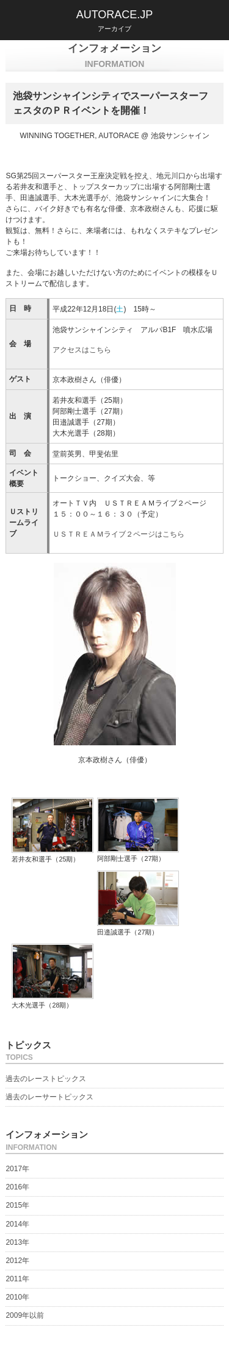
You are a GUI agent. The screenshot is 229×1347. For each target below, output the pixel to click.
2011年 (17, 1279)
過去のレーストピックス (45, 1078)
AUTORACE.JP (114, 15)
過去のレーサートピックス (49, 1097)
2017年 (17, 1168)
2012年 (17, 1260)
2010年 (17, 1297)
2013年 (17, 1242)
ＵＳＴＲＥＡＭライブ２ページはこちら (118, 534)
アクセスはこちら (82, 350)
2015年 (17, 1205)
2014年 (17, 1224)
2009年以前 (24, 1315)
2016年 (17, 1187)
